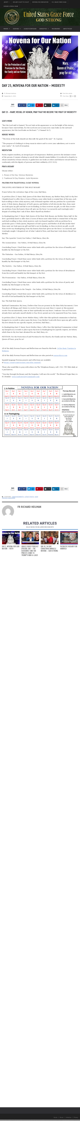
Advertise (68, 1117)
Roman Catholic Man (11, 6)
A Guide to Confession (30, 29)
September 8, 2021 (9, 96)
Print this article (66, 93)
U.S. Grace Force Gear (59, 2)
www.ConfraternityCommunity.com (25, 376)
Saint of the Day (67, 29)
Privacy (76, 1117)
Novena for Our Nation (40, 2)
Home (55, 1117)
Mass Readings (56, 29)
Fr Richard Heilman (9, 93)
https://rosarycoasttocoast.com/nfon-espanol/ (22, 362)
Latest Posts (29, 496)
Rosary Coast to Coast (21, 2)
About (61, 1117)
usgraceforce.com (60, 355)
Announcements (18, 496)
